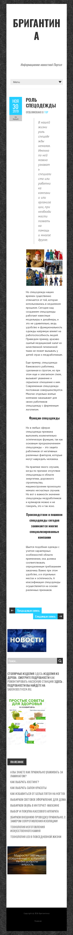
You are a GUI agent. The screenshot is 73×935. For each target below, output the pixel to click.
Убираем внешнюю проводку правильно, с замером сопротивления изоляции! (38, 819)
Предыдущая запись (28, 610)
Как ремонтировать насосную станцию (31, 679)
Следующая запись (45, 616)
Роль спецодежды (41, 102)
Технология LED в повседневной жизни (35, 836)
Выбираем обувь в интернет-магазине (34, 805)
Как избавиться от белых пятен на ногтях (37, 793)
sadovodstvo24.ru (19, 689)
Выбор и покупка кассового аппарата (34, 811)
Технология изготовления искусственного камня (27, 829)
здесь (39, 673)
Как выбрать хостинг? (24, 782)
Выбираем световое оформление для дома (38, 799)
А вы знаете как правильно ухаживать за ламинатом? (36, 774)
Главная (38, 921)
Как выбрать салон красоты (28, 787)
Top (46, 112)
